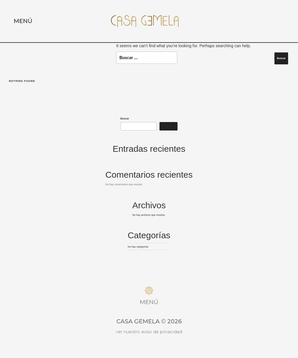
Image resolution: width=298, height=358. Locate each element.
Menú (23, 20)
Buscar (124, 118)
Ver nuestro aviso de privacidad (149, 331)
